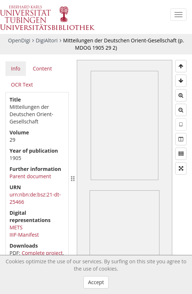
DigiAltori (47, 40)
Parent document (30, 176)
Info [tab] (15, 68)
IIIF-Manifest (24, 234)
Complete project (42, 252)
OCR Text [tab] (22, 84)
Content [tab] (42, 68)
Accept (96, 282)
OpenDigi (19, 40)
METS (16, 227)
